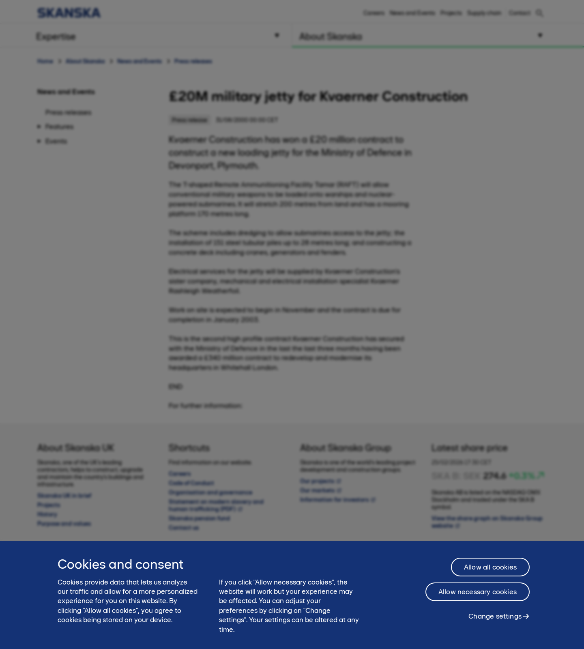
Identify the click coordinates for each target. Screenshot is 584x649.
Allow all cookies (490, 567)
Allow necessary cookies (477, 591)
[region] (292, 595)
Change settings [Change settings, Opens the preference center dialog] (495, 616)
